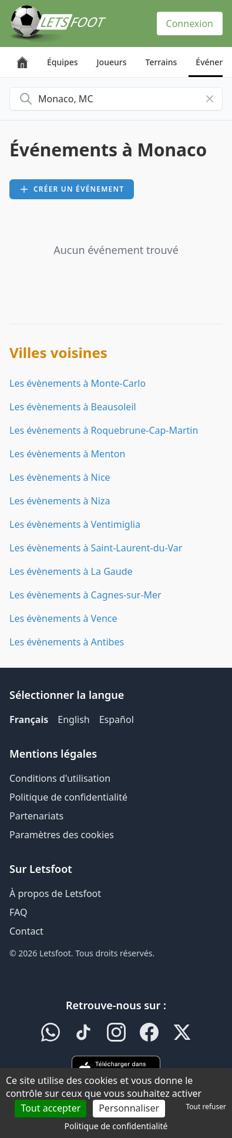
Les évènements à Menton (67, 453)
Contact (26, 931)
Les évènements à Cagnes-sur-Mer (85, 594)
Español (116, 719)
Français (28, 719)
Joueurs (112, 62)
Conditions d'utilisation (59, 778)
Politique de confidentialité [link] (116, 1126)
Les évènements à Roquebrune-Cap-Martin (103, 430)
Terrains (161, 62)
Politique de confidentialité (68, 797)
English (73, 719)
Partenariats (36, 815)
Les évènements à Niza (59, 500)
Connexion (189, 23)
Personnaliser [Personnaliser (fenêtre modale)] (129, 1108)
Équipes (62, 62)
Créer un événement (71, 189)
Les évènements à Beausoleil (72, 406)
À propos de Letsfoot (55, 893)
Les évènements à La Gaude (71, 571)
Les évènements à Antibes (66, 641)
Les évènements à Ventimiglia (74, 524)
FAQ (18, 912)
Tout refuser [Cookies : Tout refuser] (206, 1107)
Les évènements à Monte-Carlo (77, 383)
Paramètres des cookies (61, 834)
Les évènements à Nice (59, 477)
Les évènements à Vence (63, 618)
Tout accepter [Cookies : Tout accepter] (50, 1108)
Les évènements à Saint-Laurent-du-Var (95, 547)
